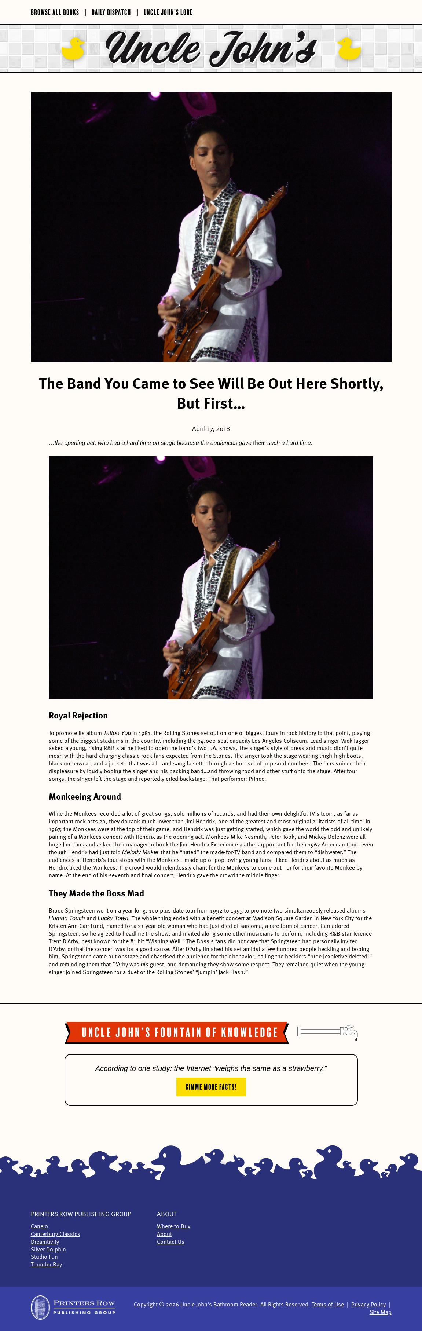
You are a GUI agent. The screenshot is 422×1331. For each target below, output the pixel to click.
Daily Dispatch (111, 11)
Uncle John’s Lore (168, 11)
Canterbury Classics (55, 1234)
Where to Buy (173, 1227)
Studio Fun (44, 1257)
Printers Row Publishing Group (81, 1214)
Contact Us (170, 1242)
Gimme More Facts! (211, 1086)
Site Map (381, 1313)
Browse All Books (55, 11)
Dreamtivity (45, 1242)
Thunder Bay (46, 1265)
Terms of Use (328, 1305)
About (166, 1214)
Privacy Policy (368, 1305)
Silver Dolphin (48, 1250)
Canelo (39, 1227)
